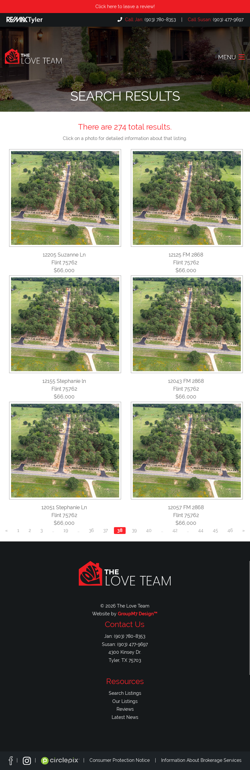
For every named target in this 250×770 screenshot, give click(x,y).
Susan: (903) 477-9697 (125, 644)
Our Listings (125, 701)
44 (200, 530)
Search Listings (125, 693)
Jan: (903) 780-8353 (124, 636)
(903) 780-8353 (150, 19)
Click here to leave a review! (125, 6)
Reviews (125, 709)
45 (215, 530)
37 (105, 530)
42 (175, 530)
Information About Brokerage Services (201, 760)
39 (134, 530)
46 (230, 530)
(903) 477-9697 (215, 19)
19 (65, 530)
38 (119, 530)
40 (149, 530)
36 (91, 530)
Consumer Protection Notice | (125, 760)
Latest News (125, 717)
